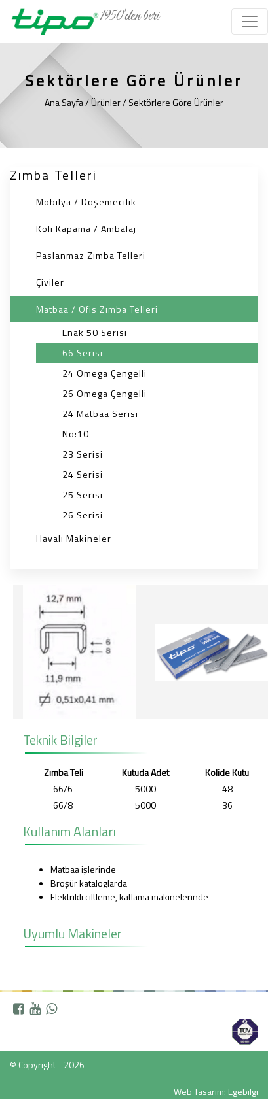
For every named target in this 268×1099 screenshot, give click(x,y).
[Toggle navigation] (249, 21)
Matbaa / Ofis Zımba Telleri (97, 309)
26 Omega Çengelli (104, 393)
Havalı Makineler (73, 538)
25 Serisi (82, 494)
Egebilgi (243, 1091)
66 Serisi (82, 353)
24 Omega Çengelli (104, 373)
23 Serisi (82, 454)
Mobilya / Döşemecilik (86, 202)
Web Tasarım (199, 1091)
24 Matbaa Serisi (100, 413)
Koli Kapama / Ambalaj (86, 228)
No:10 (75, 434)
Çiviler (50, 282)
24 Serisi (82, 474)
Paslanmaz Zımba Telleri (90, 255)
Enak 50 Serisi (94, 332)
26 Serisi (82, 515)
